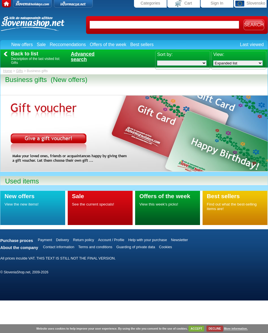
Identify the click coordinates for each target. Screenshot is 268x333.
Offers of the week (108, 44)
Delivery (62, 240)
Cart (183, 3)
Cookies (165, 247)
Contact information (58, 247)
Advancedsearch (83, 56)
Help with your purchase (147, 240)
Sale (41, 44)
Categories (150, 3)
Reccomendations (68, 44)
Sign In (217, 3)
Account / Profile (111, 240)
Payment (45, 240)
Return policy (83, 240)
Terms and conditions (95, 247)
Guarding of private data (135, 247)
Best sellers (142, 44)
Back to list (24, 54)
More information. (236, 328)
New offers (22, 44)
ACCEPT (196, 328)
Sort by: (165, 54)
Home (7, 71)
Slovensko (250, 4)
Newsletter (179, 240)
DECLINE (215, 328)
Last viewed (252, 44)
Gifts (19, 71)
